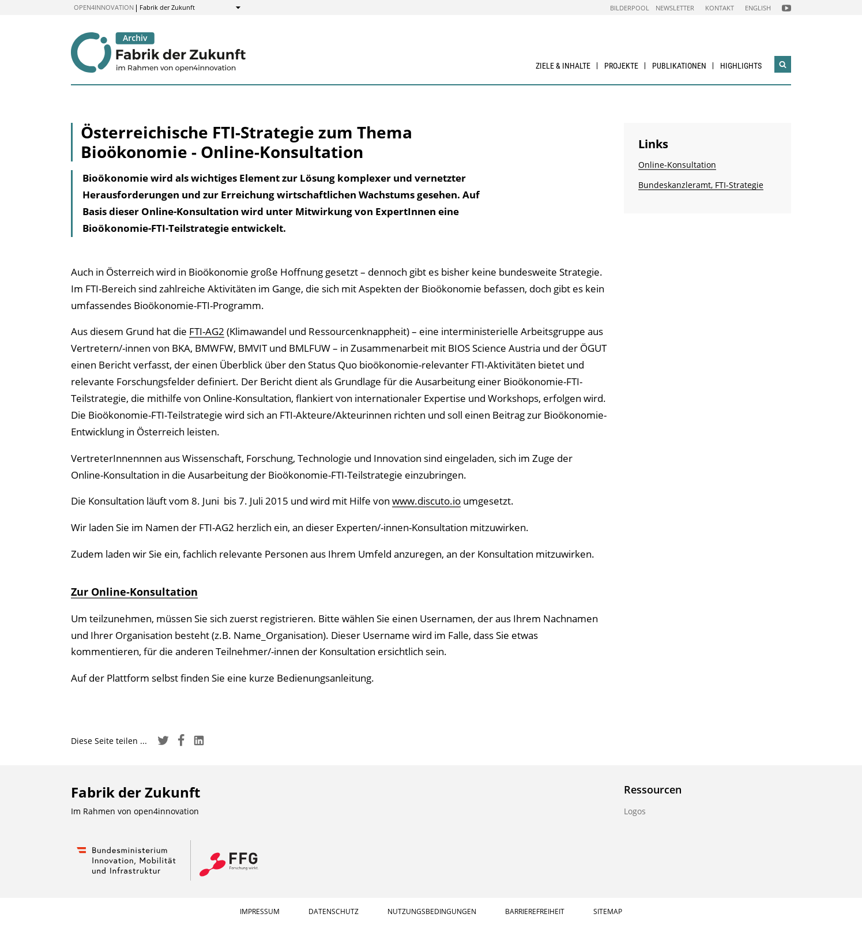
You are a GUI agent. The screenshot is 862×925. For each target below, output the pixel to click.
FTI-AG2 (206, 331)
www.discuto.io (426, 500)
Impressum (260, 911)
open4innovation (104, 7)
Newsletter (675, 7)
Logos (635, 811)
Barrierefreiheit (534, 911)
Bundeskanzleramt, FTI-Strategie (700, 184)
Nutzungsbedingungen (431, 911)
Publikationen (679, 65)
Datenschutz (333, 911)
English (758, 7)
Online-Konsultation (677, 164)
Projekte (621, 65)
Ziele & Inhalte (563, 65)
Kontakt (719, 7)
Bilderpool (629, 7)
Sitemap (607, 911)
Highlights (741, 65)
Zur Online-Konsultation (134, 592)
